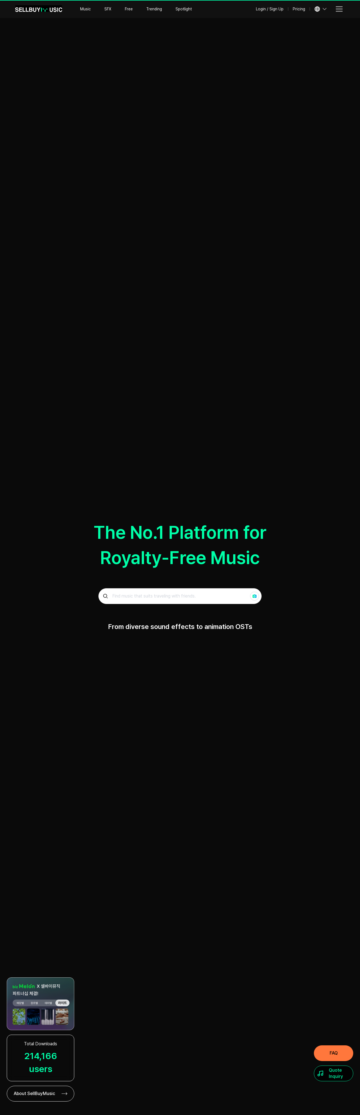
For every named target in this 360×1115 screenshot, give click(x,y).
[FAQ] (333, 1053)
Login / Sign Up (270, 9)
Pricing (299, 9)
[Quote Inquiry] (333, 1073)
